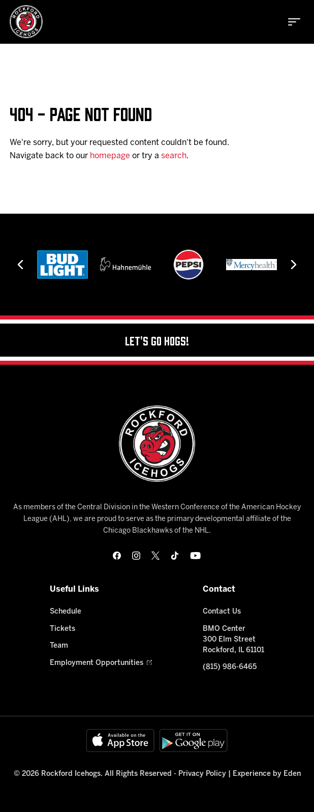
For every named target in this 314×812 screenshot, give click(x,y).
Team (59, 646)
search (173, 156)
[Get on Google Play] (194, 740)
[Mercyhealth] (251, 264)
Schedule (65, 611)
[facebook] (117, 555)
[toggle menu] (294, 22)
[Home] (26, 21)
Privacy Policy (202, 774)
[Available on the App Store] (120, 740)
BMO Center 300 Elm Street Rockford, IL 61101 (233, 640)
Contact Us (222, 611)
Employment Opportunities (101, 663)
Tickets (62, 629)
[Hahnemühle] (125, 264)
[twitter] (155, 555)
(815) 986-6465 (230, 667)
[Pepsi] (188, 264)
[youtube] (195, 555)
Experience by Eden (267, 774)
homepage (110, 156)
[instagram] (136, 555)
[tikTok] (175, 555)
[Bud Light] (62, 264)
